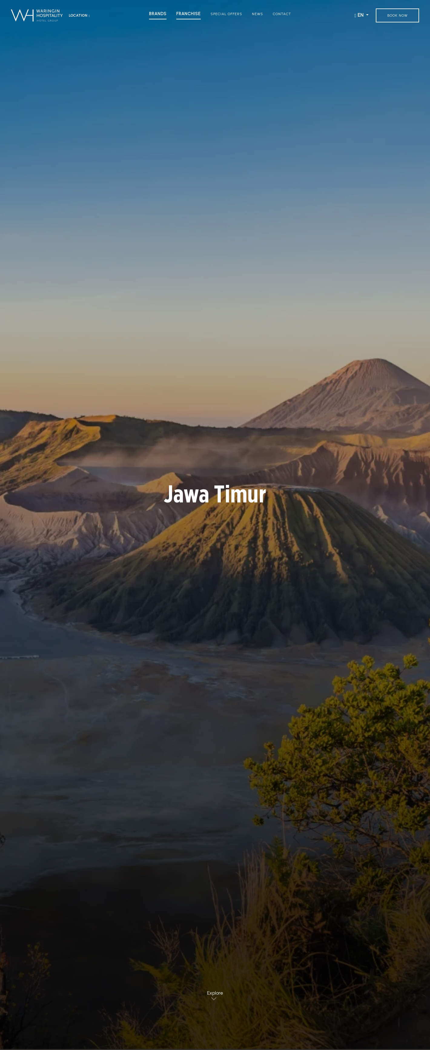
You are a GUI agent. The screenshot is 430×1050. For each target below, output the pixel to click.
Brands (158, 14)
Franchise (188, 14)
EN (360, 15)
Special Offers (226, 14)
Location (79, 15)
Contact (282, 14)
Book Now (397, 15)
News (257, 14)
